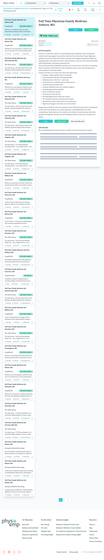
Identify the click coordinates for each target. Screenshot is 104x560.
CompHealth (48, 43)
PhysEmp (85, 552)
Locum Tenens (93, 9)
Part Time (85, 9)
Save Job (91, 30)
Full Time (78, 9)
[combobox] (35, 3)
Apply (75, 30)
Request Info (61, 121)
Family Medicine (9, 8)
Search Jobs (77, 3)
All (72, 9)
